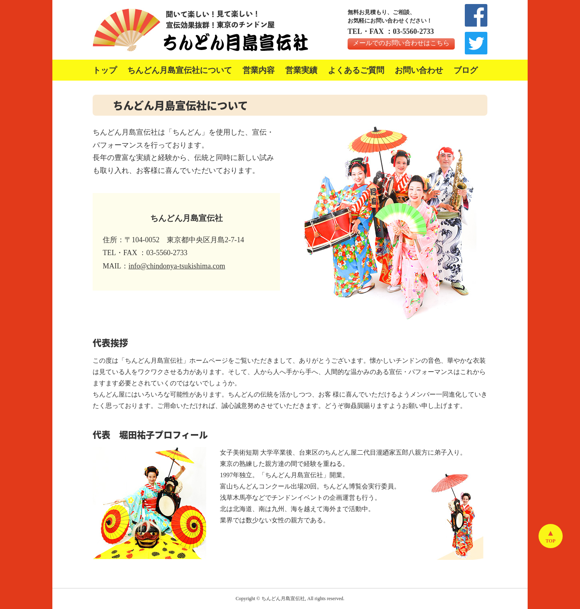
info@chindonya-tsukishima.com (176, 266)
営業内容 (258, 70)
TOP (550, 541)
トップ (105, 70)
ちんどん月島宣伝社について (179, 70)
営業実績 (301, 70)
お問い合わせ (419, 70)
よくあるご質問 (356, 70)
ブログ (466, 70)
